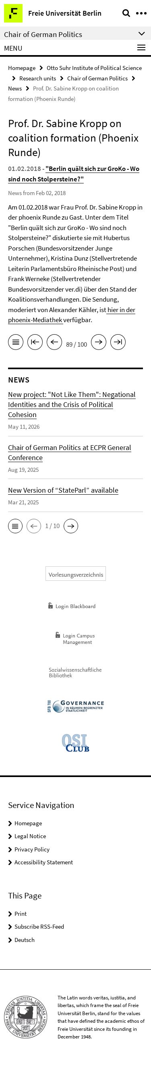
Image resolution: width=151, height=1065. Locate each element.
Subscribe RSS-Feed (39, 926)
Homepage (21, 68)
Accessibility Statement (43, 862)
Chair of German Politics (97, 78)
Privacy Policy (32, 849)
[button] (15, 526)
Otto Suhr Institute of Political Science (94, 68)
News (15, 88)
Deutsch (24, 940)
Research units (37, 78)
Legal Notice (30, 836)
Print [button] (20, 913)
